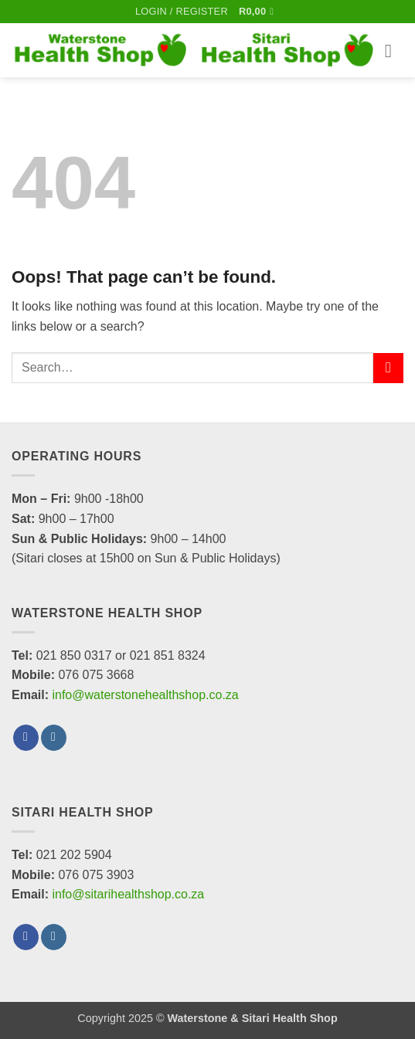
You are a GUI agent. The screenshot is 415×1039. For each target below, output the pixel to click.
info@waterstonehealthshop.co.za (145, 694)
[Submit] (388, 368)
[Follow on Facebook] (26, 738)
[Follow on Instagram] (53, 738)
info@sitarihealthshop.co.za (128, 894)
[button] (181, 11)
